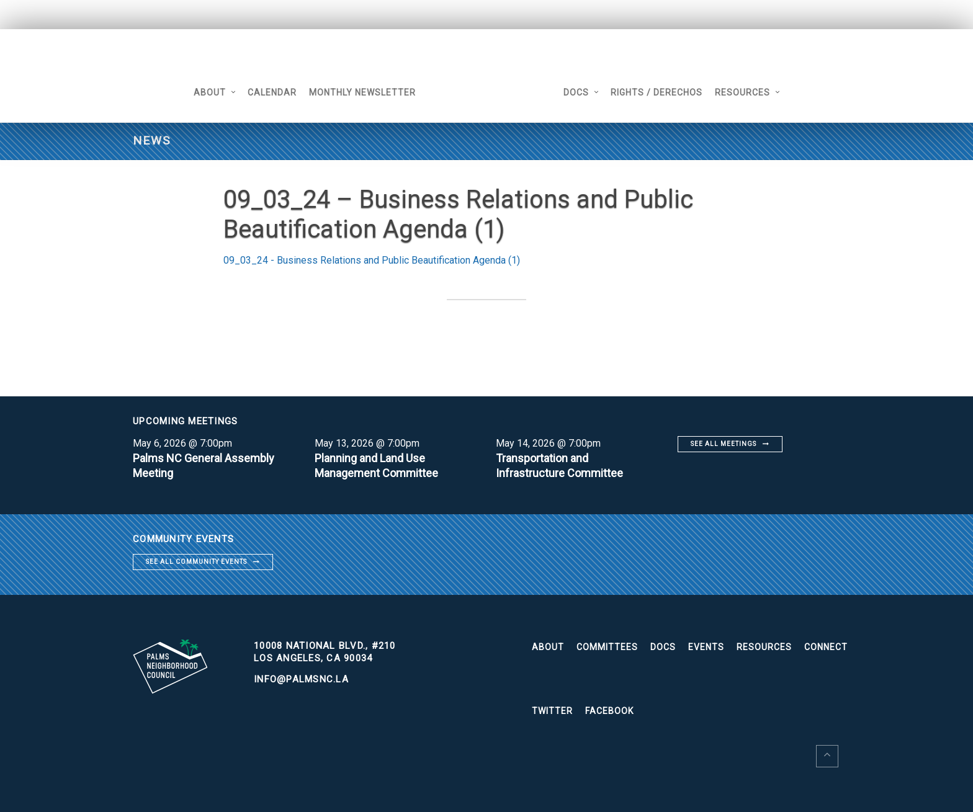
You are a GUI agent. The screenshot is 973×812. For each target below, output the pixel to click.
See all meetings (723, 443)
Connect (826, 647)
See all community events (196, 561)
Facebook (609, 711)
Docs (576, 92)
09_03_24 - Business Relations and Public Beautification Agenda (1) (371, 260)
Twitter (552, 711)
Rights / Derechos (656, 92)
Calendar (272, 92)
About (210, 92)
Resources (742, 92)
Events (706, 647)
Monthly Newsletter (362, 92)
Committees (607, 647)
